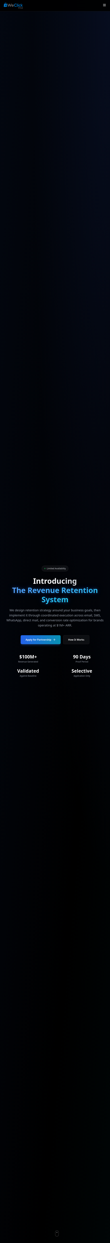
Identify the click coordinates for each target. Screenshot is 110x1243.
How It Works (76, 639)
